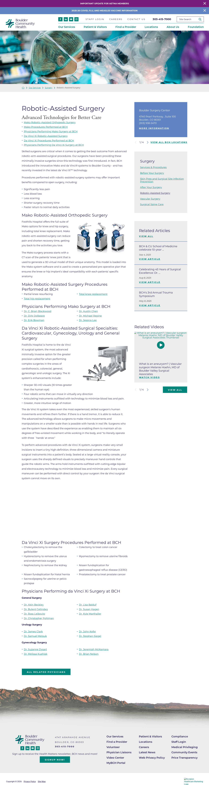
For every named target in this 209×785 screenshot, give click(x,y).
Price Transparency (184, 757)
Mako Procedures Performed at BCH (46, 127)
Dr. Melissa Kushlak (35, 654)
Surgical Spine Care (152, 204)
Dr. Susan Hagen (89, 609)
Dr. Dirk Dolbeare (34, 315)
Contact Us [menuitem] (136, 19)
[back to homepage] (23, 87)
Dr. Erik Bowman (34, 320)
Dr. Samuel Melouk (35, 636)
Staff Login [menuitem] (95, 19)
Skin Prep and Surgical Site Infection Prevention (162, 180)
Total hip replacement (37, 298)
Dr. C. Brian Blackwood (37, 311)
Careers (144, 747)
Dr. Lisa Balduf (87, 604)
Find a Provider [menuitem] (125, 27)
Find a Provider (116, 741)
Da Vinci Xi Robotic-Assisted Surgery (46, 136)
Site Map (42, 781)
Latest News (147, 752)
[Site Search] (201, 19)
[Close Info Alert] (204, 10)
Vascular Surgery (150, 198)
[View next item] (147, 142)
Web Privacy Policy (152, 757)
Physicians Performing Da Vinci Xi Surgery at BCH (54, 145)
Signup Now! (55, 759)
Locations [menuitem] (151, 27)
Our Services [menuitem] (66, 27)
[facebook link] (60, 19)
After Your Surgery (151, 187)
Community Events (184, 752)
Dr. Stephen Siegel (90, 636)
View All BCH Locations (168, 142)
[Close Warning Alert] (204, 3)
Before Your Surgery (152, 173)
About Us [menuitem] (173, 27)
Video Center (115, 757)
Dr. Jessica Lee (88, 320)
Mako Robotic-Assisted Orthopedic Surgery (50, 122)
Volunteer (113, 747)
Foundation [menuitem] (196, 27)
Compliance (179, 736)
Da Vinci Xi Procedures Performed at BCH (49, 140)
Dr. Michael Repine (90, 315)
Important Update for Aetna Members (104, 3)
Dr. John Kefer (87, 631)
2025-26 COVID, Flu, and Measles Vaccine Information (105, 10)
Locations (145, 741)
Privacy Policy (30, 781)
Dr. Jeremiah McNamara (93, 649)
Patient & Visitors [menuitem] (95, 27)
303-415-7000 (162, 19)
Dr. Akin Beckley (34, 604)
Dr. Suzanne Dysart (35, 649)
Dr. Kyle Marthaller (90, 613)
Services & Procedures (153, 167)
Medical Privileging (184, 747)
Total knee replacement (93, 294)
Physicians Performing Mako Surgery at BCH (51, 131)
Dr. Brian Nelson (89, 654)
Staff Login (178, 741)
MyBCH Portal (115, 762)
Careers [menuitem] (115, 19)
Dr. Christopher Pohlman (39, 618)
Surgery (48, 88)
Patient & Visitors (150, 736)
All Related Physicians (46, 672)
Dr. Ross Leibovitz (34, 613)
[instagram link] (76, 19)
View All (146, 236)
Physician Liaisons (118, 752)
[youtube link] (71, 19)
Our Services (35, 88)
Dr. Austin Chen (88, 311)
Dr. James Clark (33, 631)
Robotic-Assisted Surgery (155, 193)
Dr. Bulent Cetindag (36, 609)
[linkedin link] (66, 19)
